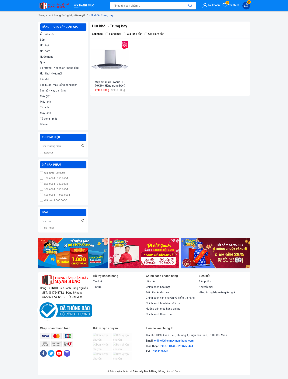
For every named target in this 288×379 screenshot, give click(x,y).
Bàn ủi (44, 124)
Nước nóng (47, 56)
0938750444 (167, 346)
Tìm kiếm (98, 281)
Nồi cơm (45, 51)
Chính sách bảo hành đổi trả (163, 303)
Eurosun (49, 152)
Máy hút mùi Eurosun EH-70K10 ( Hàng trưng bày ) (110, 84)
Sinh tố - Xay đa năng (53, 90)
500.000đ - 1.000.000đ (57, 194)
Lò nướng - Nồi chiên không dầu (59, 67)
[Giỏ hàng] (246, 5)
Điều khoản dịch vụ (157, 292)
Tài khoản (211, 5)
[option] (73, 253)
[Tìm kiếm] (190, 5)
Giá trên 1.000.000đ (55, 200)
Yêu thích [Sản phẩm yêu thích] (231, 5)
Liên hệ (150, 281)
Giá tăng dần (132, 33)
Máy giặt (45, 96)
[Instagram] (67, 353)
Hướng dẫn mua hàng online (163, 308)
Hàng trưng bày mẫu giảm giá (217, 292)
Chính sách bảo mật (158, 286)
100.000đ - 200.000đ (56, 178)
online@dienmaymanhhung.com (174, 340)
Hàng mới (113, 33)
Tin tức (97, 286)
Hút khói (49, 227)
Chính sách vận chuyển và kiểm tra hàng (170, 297)
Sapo (178, 371)
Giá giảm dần (154, 33)
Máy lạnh (45, 101)
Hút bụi (44, 45)
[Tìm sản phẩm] (147, 5)
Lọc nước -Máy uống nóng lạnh (59, 84)
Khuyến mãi (206, 286)
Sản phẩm (205, 281)
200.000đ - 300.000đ (56, 183)
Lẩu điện (45, 79)
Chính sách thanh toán (159, 314)
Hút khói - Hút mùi (51, 73)
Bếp (42, 39)
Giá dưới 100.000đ (54, 172)
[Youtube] (59, 353)
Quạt (43, 62)
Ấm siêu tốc (47, 34)
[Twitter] (51, 353)
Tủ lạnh (44, 107)
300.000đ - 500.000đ (56, 189)
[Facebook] (43, 353)
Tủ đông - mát (48, 118)
